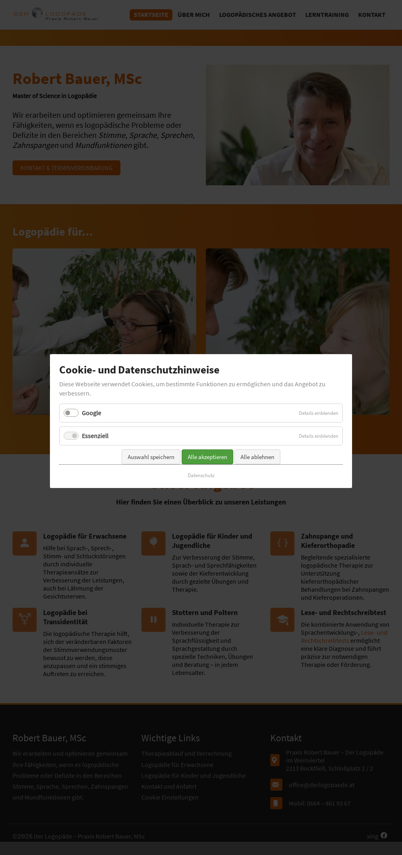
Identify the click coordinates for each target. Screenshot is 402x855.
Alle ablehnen (257, 442)
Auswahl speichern (151, 442)
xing (372, 836)
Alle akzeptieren (207, 442)
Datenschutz (201, 460)
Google (91, 398)
